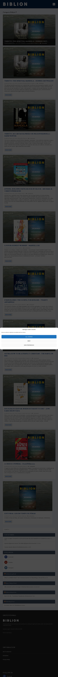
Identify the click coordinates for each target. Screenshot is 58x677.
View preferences (29, 345)
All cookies (29, 336)
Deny (29, 341)
